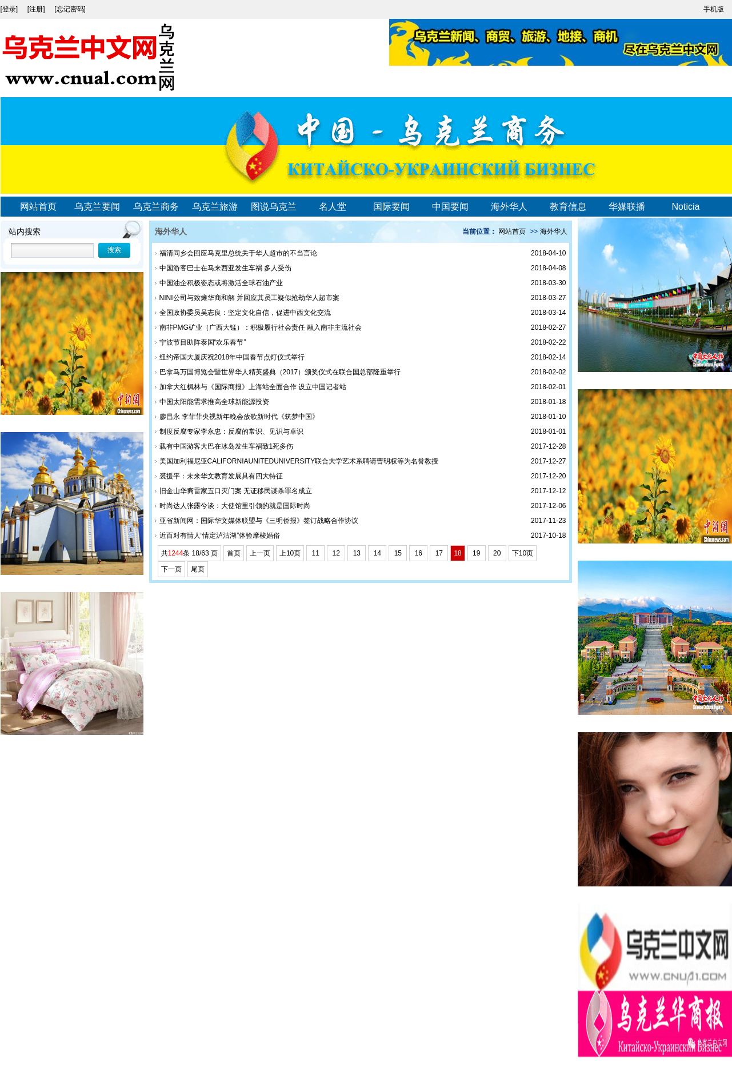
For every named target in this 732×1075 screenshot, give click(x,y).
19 (476, 553)
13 (356, 553)
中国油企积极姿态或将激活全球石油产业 (221, 283)
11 (315, 553)
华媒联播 (627, 206)
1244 (175, 553)
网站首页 (38, 206)
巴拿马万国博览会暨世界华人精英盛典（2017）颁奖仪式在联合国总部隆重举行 (280, 372)
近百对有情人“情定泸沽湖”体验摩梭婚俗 (220, 535)
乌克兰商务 (156, 206)
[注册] (37, 9)
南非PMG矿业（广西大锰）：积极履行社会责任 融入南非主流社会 (260, 327)
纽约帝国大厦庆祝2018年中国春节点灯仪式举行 (232, 357)
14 (377, 553)
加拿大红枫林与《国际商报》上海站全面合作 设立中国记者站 (252, 387)
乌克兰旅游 (215, 206)
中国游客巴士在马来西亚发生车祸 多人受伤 (225, 268)
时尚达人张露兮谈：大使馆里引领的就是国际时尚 (234, 506)
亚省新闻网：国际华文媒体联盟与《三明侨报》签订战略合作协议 (258, 521)
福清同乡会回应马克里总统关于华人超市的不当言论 (238, 253)
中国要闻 (450, 206)
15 (397, 553)
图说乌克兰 (274, 206)
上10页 (290, 553)
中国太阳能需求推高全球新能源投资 (214, 402)
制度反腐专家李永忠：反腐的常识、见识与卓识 (231, 431)
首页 (234, 553)
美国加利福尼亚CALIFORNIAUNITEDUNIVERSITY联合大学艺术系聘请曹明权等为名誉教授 (299, 461)
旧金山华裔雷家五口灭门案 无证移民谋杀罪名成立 (235, 491)
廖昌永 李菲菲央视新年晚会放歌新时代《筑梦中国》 (239, 417)
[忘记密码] (70, 9)
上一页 (260, 553)
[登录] (10, 9)
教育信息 (568, 206)
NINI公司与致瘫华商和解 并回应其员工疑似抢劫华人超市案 (249, 298)
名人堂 (332, 206)
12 (336, 553)
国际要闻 (391, 206)
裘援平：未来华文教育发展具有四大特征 (221, 476)
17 (439, 553)
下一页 (171, 569)
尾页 (198, 569)
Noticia (686, 206)
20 (497, 553)
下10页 (522, 553)
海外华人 (509, 206)
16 (418, 553)
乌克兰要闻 (97, 206)
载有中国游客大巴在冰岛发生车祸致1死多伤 (226, 446)
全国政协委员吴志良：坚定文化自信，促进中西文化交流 (245, 313)
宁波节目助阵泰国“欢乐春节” (202, 342)
